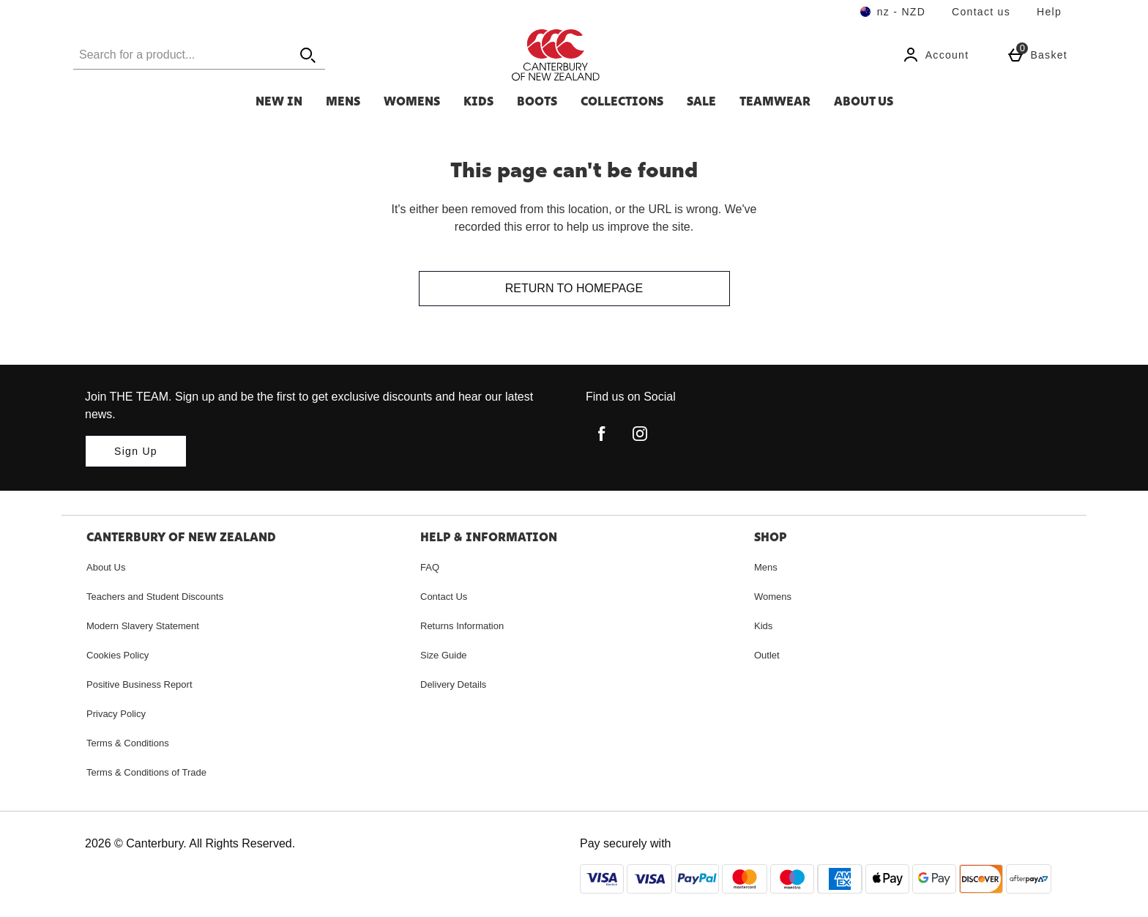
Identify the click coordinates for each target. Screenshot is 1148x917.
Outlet (767, 655)
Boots (537, 101)
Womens (412, 101)
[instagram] (640, 433)
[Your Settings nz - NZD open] (892, 11)
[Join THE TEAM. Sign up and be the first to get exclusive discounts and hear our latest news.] (136, 451)
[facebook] (602, 433)
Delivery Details (453, 684)
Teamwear (774, 101)
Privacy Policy (116, 713)
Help (1049, 12)
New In (279, 101)
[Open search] (307, 54)
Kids (478, 101)
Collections (622, 101)
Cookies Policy (117, 655)
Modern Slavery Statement (142, 625)
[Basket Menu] (1037, 55)
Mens (343, 101)
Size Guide (443, 655)
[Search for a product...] (168, 54)
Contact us (981, 12)
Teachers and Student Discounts (154, 596)
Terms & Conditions (127, 743)
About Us (863, 101)
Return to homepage (574, 288)
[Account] (935, 55)
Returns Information (462, 625)
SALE (701, 101)
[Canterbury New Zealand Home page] (636, 55)
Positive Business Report (139, 684)
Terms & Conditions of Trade (146, 772)
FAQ (429, 567)
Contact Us (443, 596)
